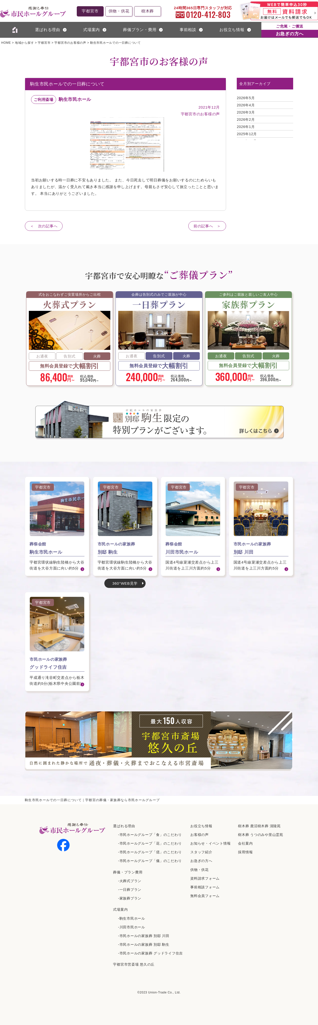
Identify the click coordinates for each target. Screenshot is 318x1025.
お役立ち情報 (231, 30)
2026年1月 (246, 127)
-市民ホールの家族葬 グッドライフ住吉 (150, 953)
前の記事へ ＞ (207, 226)
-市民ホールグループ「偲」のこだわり (150, 852)
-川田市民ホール (131, 927)
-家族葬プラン (129, 898)
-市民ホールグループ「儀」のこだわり (150, 861)
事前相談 (188, 30)
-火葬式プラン (129, 881)
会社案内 (245, 843)
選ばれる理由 (47, 30)
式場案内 (120, 909)
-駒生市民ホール (131, 918)
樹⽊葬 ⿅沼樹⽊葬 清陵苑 (259, 826)
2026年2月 (246, 120)
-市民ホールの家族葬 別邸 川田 (143, 936)
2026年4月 (246, 105)
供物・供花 (119, 11)
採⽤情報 (245, 852)
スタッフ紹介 (201, 852)
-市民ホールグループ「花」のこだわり (150, 843)
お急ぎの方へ (201, 861)
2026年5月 (246, 98)
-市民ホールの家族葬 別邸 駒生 (143, 944)
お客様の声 (199, 835)
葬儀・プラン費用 (127, 872)
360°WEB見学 (125, 583)
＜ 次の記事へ (43, 226)
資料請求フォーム (205, 878)
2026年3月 (246, 112)
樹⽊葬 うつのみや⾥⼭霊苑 (260, 835)
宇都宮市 (90, 11)
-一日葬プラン (129, 890)
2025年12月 (247, 134)
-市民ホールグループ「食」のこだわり (150, 835)
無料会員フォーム (205, 896)
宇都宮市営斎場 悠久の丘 (134, 964)
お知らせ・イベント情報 (210, 843)
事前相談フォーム (205, 887)
